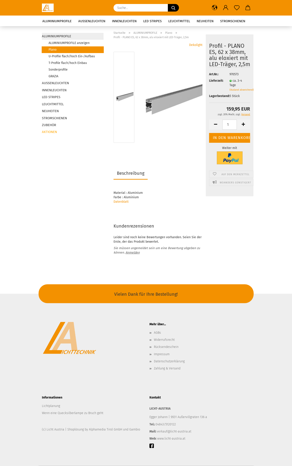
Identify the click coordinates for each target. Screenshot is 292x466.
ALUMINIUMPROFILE (57, 21)
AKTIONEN (49, 132)
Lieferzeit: (216, 81)
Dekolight (195, 45)
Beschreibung (130, 173)
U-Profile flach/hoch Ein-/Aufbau (72, 56)
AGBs (157, 333)
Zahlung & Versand (167, 368)
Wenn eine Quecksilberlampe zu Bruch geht (72, 413)
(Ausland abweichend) (241, 89)
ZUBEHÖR (49, 125)
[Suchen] (173, 8)
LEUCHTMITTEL (179, 21)
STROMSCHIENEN (232, 21)
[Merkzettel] (236, 8)
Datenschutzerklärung (169, 361)
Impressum (162, 354)
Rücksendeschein (166, 347)
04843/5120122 (166, 424)
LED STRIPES (152, 21)
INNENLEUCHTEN (124, 21)
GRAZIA (53, 76)
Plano (53, 50)
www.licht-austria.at (171, 438)
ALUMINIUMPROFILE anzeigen (69, 43)
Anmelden (132, 252)
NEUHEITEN (205, 21)
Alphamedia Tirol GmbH (106, 429)
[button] (214, 8)
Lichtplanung (51, 406)
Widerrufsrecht (164, 340)
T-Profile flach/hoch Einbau (68, 63)
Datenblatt (121, 202)
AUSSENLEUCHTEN (91, 21)
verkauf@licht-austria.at (174, 431)
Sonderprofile (58, 69)
